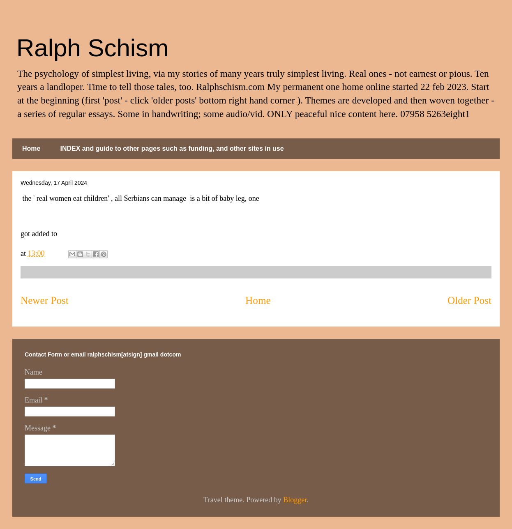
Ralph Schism (92, 48)
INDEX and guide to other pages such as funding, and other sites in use (172, 148)
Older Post (469, 300)
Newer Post (45, 300)
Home (31, 148)
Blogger (295, 500)
